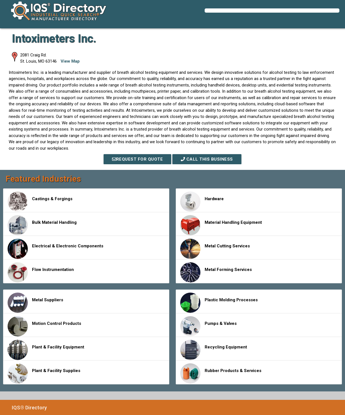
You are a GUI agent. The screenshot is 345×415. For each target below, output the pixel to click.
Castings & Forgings (40, 201)
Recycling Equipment (213, 350)
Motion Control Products (44, 326)
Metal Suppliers (35, 303)
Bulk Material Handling (42, 225)
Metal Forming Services (216, 272)
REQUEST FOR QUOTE (137, 159)
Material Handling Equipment (221, 225)
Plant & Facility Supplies (44, 373)
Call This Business (207, 159)
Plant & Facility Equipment (46, 350)
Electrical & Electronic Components (55, 249)
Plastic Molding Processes (219, 303)
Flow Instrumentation (41, 272)
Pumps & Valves (208, 326)
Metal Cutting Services (215, 249)
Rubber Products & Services (220, 373)
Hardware (202, 201)
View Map (70, 61)
